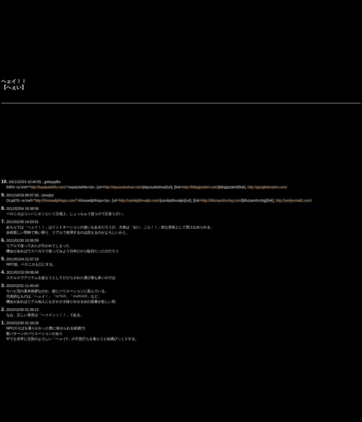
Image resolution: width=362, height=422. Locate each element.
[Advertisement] (181, 40)
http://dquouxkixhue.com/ (123, 187)
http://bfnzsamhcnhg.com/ (221, 200)
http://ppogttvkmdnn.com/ (267, 187)
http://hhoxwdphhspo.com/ (55, 200)
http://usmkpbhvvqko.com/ (139, 200)
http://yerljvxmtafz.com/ (294, 200)
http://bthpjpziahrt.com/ (200, 187)
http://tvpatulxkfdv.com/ (48, 187)
